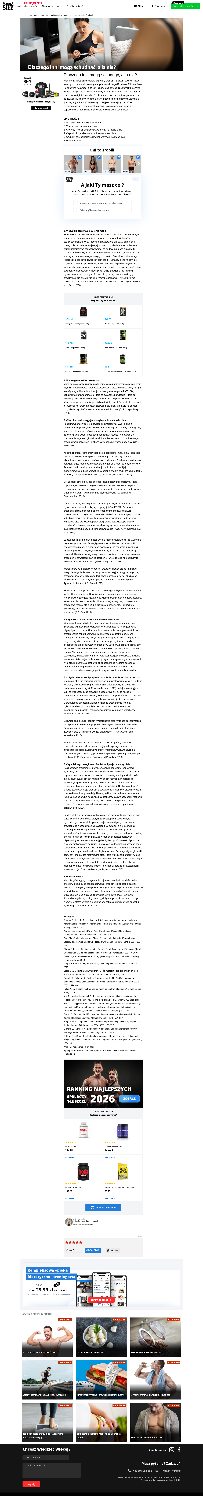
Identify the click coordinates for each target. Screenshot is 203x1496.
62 (39, 1481)
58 (173, 1477)
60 (178, 1477)
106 (159, 1481)
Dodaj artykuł (75, 1470)
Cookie (109, 1470)
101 (141, 1481)
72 (64, 1481)
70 (59, 1481)
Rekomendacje (120, 1454)
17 (67, 1477)
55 (165, 1477)
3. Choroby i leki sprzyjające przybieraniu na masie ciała (93, 129)
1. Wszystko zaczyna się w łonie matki (83, 122)
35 (114, 1477)
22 (80, 1477)
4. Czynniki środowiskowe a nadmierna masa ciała (90, 133)
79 (83, 1481)
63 (41, 1481)
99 (134, 1481)
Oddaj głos (92, 1194)
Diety (48, 1446)
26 (90, 1477)
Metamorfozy (48, 6)
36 (116, 1477)
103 (148, 1481)
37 (119, 1477)
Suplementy (51, 1450)
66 (49, 1481)
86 (101, 1481)
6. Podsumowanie (73, 140)
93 (119, 1481)
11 (51, 1477)
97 (129, 1481)
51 (155, 1477)
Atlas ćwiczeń (76, 6)
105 (155, 1481)
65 (46, 1481)
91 (114, 1481)
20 (75, 1477)
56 (168, 1477)
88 (106, 1481)
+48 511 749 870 (170, 1407)
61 (36, 1481)
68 (54, 1481)
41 (129, 1477)
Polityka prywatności (124, 1470)
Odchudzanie (85, 1446)
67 (51, 1481)
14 (59, 1477)
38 (121, 1477)
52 (158, 1477)
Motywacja (119, 1442)
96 (127, 1481)
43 (134, 1477)
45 (140, 1477)
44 (137, 1477)
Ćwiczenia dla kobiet (123, 1435)
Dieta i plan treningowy (29, 5)
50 (152, 1477)
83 (93, 1481)
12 (54, 1477)
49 (150, 1477)
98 (132, 1481)
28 (96, 1477)
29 (98, 1477)
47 (145, 1477)
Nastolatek (84, 1450)
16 (64, 1477)
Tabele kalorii (120, 1450)
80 (85, 1481)
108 (166, 1481)
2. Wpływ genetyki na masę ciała (80, 126)
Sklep (48, 1439)
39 (124, 1477)
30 (101, 1477)
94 (121, 1481)
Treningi (49, 1442)
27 (93, 1477)
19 (72, 1477)
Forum (117, 1458)
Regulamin (89, 1470)
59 (176, 1477)
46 (142, 1477)
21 (77, 1477)
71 (62, 1481)
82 (90, 1481)
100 (137, 1481)
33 (108, 1477)
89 (108, 1481)
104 (152, 1481)
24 (85, 1477)
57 (171, 1477)
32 (106, 1477)
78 (80, 1481)
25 (88, 1477)
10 (49, 1477)
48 (147, 1477)
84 (96, 1481)
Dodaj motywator (121, 1446)
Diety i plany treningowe (56, 1435)
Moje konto (84, 1442)
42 (132, 1477)
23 (83, 1477)
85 (98, 1481)
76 (75, 1481)
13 (57, 1477)
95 (124, 1481)
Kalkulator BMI (120, 1439)
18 (70, 1477)
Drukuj (112, 1195)
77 (77, 1481)
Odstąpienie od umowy (118, 1487)
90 (111, 1481)
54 (163, 1477)
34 (111, 1477)
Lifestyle (83, 1454)
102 (144, 1481)
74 (70, 1481)
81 (88, 1481)
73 (67, 1481)
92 (116, 1481)
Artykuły (62, 6)
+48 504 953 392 (142, 1407)
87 (103, 1481)
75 (72, 1481)
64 (44, 1481)
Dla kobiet (84, 1439)
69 (57, 1481)
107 (162, 1481)
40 (127, 1477)
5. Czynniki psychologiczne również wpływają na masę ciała (94, 137)
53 (160, 1477)
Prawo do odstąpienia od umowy (89, 1487)
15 (62, 1477)
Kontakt (100, 1470)
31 (103, 1477)
